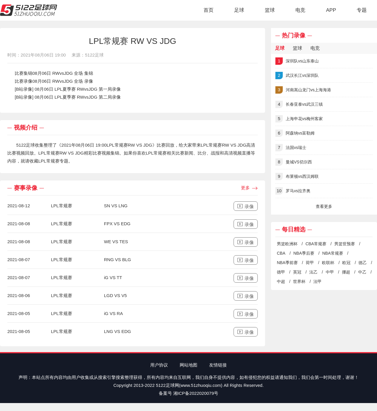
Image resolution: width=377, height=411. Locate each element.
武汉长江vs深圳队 (297, 75)
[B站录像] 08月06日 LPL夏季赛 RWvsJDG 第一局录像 (68, 89)
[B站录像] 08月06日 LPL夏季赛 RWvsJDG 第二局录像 (68, 97)
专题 (362, 10)
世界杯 (299, 281)
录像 (245, 206)
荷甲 (310, 262)
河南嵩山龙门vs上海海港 (303, 90)
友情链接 (218, 364)
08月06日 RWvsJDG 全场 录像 (62, 81)
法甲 (317, 281)
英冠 (297, 272)
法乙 (313, 272)
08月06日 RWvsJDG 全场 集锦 (62, 73)
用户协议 (159, 364)
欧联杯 (328, 262)
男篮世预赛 (344, 243)
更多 (249, 188)
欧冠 (346, 262)
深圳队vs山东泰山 (297, 61)
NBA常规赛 (332, 253)
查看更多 (324, 206)
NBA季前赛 (287, 262)
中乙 (362, 272)
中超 (281, 281)
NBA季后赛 (303, 253)
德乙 (362, 262)
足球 (239, 10)
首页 (209, 10)
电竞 (300, 10)
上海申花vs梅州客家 (299, 118)
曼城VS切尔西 (293, 162)
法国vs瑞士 (290, 147)
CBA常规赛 (315, 243)
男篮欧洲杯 (287, 243)
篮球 (270, 10)
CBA (281, 253)
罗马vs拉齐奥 (292, 191)
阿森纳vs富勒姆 (295, 133)
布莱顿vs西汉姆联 (297, 176)
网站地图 (188, 364)
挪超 (346, 272)
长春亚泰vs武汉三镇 (299, 104)
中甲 (330, 272)
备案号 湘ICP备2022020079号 (189, 393)
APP (331, 10)
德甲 (281, 272)
